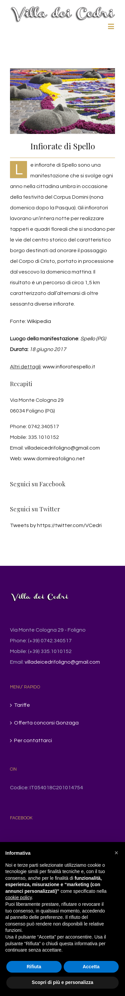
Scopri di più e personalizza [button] (62, 982)
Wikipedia (39, 321)
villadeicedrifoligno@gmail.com (62, 448)
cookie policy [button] (18, 897)
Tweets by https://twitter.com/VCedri (56, 525)
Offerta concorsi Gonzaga (46, 722)
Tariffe (22, 705)
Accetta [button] (91, 966)
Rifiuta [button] (34, 966)
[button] (116, 852)
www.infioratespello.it (69, 366)
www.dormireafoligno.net (54, 458)
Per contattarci (33, 740)
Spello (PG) (93, 338)
